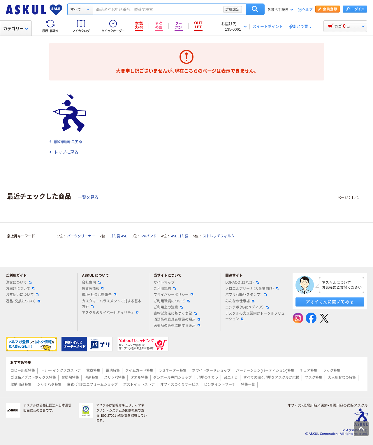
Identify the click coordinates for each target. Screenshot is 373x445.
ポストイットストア (139, 385)
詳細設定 (233, 9)
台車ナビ (231, 378)
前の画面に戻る (65, 141)
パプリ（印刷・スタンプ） (246, 295)
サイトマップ (164, 283)
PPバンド (148, 236)
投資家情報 (93, 289)
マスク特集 (313, 378)
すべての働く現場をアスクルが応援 (271, 378)
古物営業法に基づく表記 (175, 313)
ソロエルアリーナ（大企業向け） (252, 289)
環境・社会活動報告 (99, 295)
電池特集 (113, 371)
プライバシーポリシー (173, 295)
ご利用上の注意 (168, 307)
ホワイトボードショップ (211, 371)
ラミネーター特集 (172, 371)
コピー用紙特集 (22, 371)
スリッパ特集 (114, 378)
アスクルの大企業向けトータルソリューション (255, 316)
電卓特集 (93, 371)
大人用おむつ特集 (342, 378)
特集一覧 (248, 385)
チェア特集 (308, 371)
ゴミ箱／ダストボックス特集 (33, 378)
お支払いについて (22, 295)
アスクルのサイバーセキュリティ (110, 313)
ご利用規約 (165, 289)
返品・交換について (23, 301)
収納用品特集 (20, 385)
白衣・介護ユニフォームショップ (92, 385)
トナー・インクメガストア (61, 371)
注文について (18, 283)
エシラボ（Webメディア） (246, 307)
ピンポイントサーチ (219, 385)
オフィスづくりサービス (179, 385)
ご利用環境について (172, 301)
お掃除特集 (70, 378)
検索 (255, 9)
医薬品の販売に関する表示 (177, 326)
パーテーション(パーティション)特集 (265, 371)
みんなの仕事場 (239, 301)
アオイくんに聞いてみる (330, 301)
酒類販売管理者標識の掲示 (177, 320)
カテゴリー (15, 28)
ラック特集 (331, 371)
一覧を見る (88, 197)
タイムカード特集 (139, 371)
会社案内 (91, 283)
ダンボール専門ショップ (172, 378)
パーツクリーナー (81, 236)
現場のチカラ (207, 378)
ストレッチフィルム (218, 236)
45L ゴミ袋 (180, 236)
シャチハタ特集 (49, 385)
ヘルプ (307, 10)
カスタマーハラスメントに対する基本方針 (111, 304)
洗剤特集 (91, 378)
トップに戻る (63, 152)
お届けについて (20, 289)
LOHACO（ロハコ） (242, 283)
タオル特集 (139, 378)
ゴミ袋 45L (118, 236)
